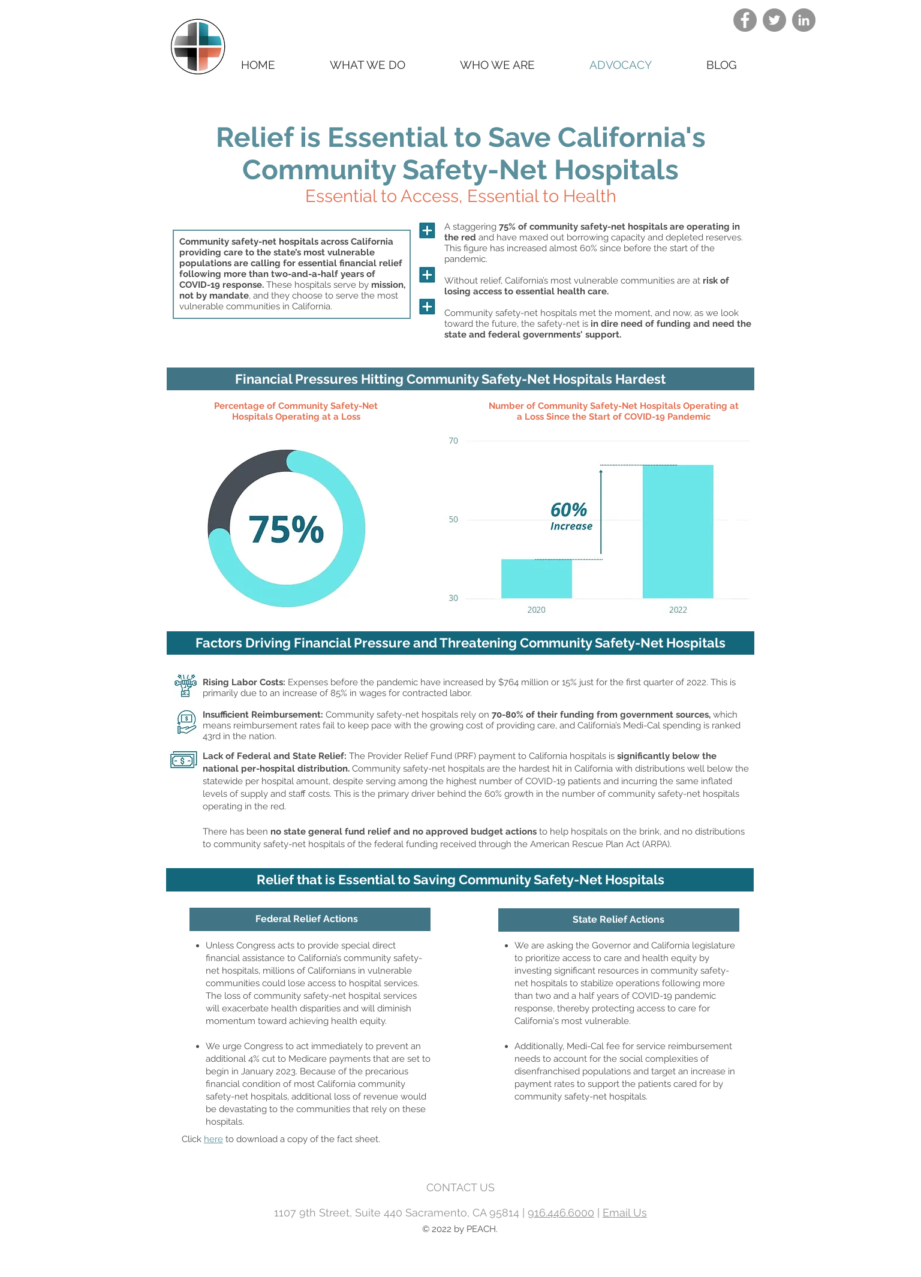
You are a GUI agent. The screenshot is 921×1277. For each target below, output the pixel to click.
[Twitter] (774, 20)
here (213, 1139)
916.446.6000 (561, 1212)
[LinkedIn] (803, 20)
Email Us (625, 1212)
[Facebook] (745, 20)
